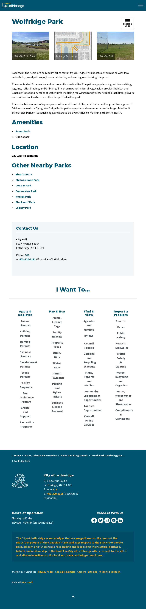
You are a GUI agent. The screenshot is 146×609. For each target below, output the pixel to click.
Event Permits (25, 375)
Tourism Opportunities (88, 408)
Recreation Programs (25, 424)
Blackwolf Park (25, 202)
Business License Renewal (57, 407)
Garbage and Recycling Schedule (88, 360)
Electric (121, 321)
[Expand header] (140, 5)
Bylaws (89, 335)
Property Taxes (57, 345)
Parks (121, 327)
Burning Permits (25, 344)
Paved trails (23, 131)
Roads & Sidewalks (120, 345)
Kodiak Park (23, 196)
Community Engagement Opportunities (88, 396)
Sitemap (92, 571)
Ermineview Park (26, 191)
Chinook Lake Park (27, 180)
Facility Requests (25, 385)
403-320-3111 (55, 493)
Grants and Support (25, 412)
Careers (81, 571)
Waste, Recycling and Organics (120, 379)
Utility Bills (57, 355)
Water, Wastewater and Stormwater (120, 398)
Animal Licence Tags (57, 322)
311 (55, 489)
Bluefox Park (23, 174)
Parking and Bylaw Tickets (57, 390)
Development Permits (25, 364)
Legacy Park (23, 207)
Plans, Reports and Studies (89, 379)
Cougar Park (23, 185)
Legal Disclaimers (65, 571)
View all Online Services (89, 420)
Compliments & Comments (120, 414)
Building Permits (25, 333)
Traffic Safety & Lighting (121, 360)
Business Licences (25, 354)
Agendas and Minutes (88, 325)
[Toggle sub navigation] (127, 23)
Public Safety (121, 335)
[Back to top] (73, 597)
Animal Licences (25, 323)
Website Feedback (109, 571)
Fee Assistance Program (25, 397)
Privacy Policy (45, 571)
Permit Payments (57, 375)
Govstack (27, 582)
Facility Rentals (57, 334)
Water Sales (57, 365)
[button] (30, 46)
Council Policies (89, 345)
